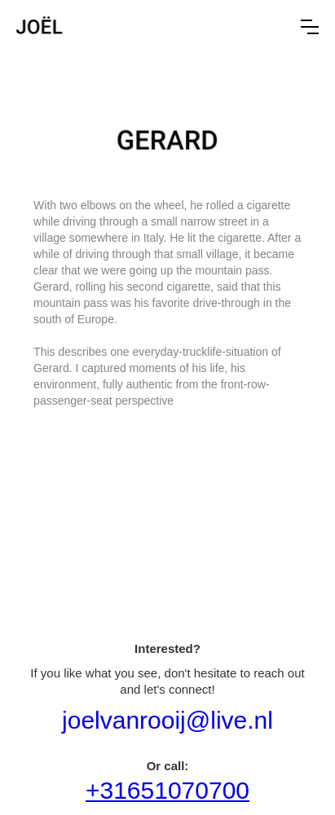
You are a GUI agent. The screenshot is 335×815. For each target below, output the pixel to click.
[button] (310, 27)
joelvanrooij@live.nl (167, 720)
